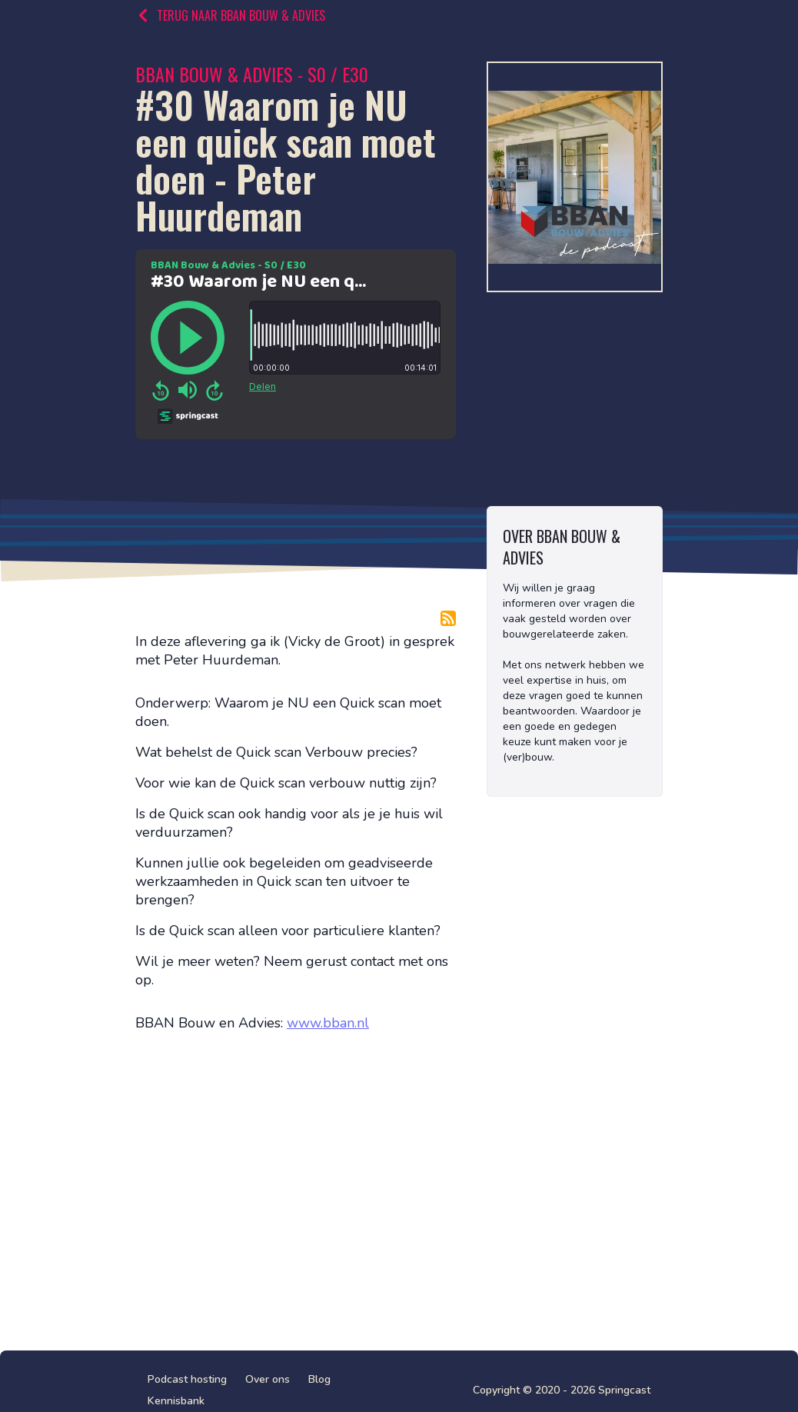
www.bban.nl (328, 1023)
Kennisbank (176, 1401)
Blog (319, 1379)
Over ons (267, 1379)
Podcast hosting (187, 1379)
